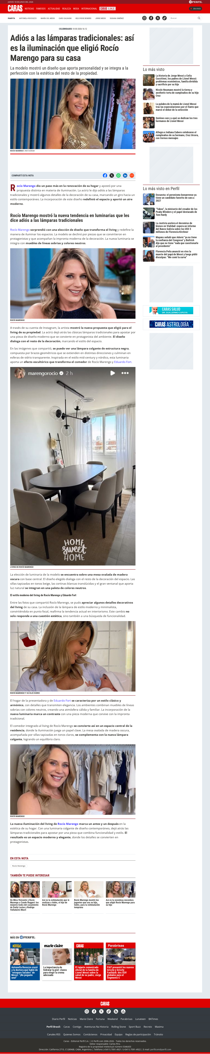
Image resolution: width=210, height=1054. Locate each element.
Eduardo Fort (62, 700)
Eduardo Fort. (123, 362)
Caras (67, 1026)
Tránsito (158, 1034)
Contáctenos (90, 1034)
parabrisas (120, 946)
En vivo (195, 8)
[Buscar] (183, 18)
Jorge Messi (100, 18)
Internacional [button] (89, 8)
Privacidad (106, 1034)
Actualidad (54, 8)
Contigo (77, 1026)
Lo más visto (153, 69)
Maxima (159, 1026)
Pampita (11, 18)
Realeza (66, 8)
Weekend (112, 1019)
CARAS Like (107, 8)
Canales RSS (53, 1034)
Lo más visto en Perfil (161, 188)
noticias (25, 946)
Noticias (29, 8)
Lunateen (140, 1019)
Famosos (41, 8)
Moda (76, 8)
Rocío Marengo (26, 186)
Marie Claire (86, 1019)
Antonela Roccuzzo (28, 18)
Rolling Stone (118, 1026)
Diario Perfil (58, 1019)
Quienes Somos (71, 1034)
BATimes (153, 1019)
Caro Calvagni (65, 18)
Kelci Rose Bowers (83, 18)
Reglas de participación (138, 1034)
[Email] (132, 175)
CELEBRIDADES (65, 29)
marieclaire (57, 946)
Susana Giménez (117, 18)
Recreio (148, 1026)
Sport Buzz (135, 1026)
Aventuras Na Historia (96, 1026)
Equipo (119, 1034)
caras (89, 946)
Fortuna (100, 1019)
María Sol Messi (48, 18)
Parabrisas (126, 1019)
